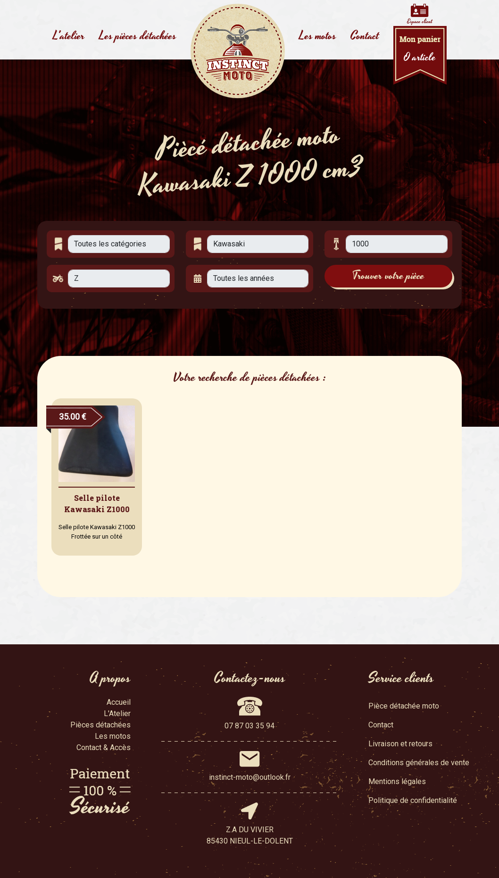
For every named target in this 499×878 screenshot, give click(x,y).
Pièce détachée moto (403, 705)
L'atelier (69, 35)
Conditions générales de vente (418, 762)
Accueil (119, 702)
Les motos (317, 35)
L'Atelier (117, 713)
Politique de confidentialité (412, 800)
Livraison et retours (400, 743)
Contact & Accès (103, 747)
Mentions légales (397, 781)
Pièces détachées (100, 724)
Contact (364, 35)
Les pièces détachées (137, 35)
